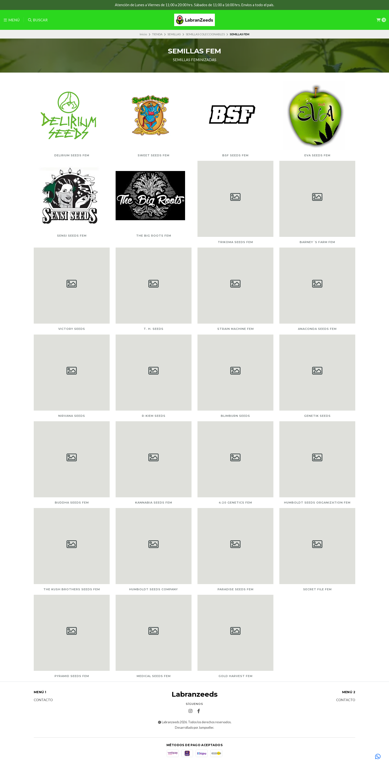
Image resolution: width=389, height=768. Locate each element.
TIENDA (157, 34)
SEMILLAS (174, 34)
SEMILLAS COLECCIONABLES (205, 34)
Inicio (143, 34)
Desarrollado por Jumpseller (194, 727)
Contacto (43, 700)
